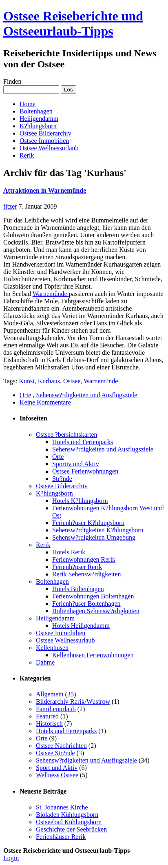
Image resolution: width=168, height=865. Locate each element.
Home (27, 103)
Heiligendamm (39, 118)
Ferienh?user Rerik (77, 566)
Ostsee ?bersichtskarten (66, 434)
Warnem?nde (101, 381)
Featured (47, 716)
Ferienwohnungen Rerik (83, 559)
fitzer (10, 206)
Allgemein (50, 694)
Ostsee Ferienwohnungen (85, 471)
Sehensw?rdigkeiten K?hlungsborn (98, 530)
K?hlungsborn (38, 125)
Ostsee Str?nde (55, 752)
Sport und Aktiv (56, 767)
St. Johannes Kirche (62, 807)
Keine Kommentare (45, 402)
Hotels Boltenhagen (78, 588)
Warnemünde (51, 293)
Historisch (49, 723)
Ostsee (72, 381)
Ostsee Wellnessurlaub (49, 148)
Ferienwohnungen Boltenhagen (93, 596)
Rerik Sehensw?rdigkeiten (86, 574)
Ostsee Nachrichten (61, 745)
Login (11, 857)
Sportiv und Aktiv (75, 463)
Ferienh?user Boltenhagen (86, 603)
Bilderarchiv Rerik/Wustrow (73, 701)
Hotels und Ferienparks (82, 441)
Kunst (26, 381)
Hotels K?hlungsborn (80, 500)
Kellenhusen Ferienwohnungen (93, 655)
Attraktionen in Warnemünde (44, 190)
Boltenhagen (36, 111)
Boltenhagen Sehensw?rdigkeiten (95, 610)
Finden (12, 81)
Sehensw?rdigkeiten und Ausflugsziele (86, 394)
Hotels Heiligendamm (81, 625)
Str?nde (62, 478)
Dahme (45, 662)
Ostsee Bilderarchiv (45, 133)
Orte (25, 394)
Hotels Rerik (68, 552)
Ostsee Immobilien (44, 140)
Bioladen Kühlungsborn (67, 814)
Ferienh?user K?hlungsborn (88, 522)
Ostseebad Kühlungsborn (69, 821)
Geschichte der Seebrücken (71, 829)
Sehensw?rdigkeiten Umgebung (93, 537)
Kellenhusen (52, 647)
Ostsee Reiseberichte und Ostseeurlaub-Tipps (73, 23)
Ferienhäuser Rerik (61, 836)
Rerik (27, 155)
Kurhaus (49, 381)
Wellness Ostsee (57, 775)
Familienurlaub (56, 708)
